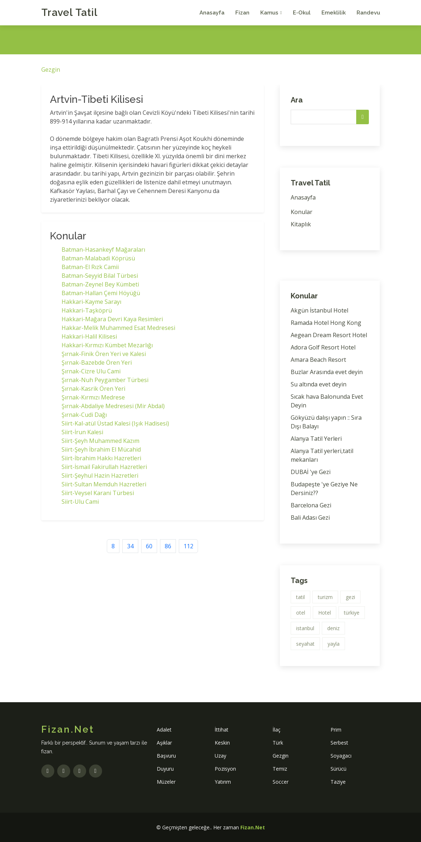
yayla (334, 643)
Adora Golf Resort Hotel (323, 347)
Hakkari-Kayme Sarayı (91, 302)
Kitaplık (301, 224)
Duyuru (165, 768)
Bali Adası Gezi (310, 517)
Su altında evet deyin (318, 384)
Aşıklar (164, 742)
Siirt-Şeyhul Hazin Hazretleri (100, 475)
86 (168, 546)
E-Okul (302, 12)
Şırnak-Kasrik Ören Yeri (93, 389)
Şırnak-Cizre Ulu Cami (91, 371)
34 (130, 546)
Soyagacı (341, 755)
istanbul (305, 628)
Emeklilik (333, 12)
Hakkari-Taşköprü (87, 310)
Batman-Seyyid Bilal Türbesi (100, 276)
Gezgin (50, 70)
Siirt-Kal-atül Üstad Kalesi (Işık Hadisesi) (115, 423)
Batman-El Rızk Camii (90, 267)
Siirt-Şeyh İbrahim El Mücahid (101, 449)
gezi (350, 597)
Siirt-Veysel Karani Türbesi (98, 493)
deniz (333, 628)
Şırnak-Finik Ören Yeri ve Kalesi (104, 354)
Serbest (339, 742)
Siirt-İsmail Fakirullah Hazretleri (104, 467)
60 (149, 546)
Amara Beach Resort (318, 360)
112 (188, 546)
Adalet (164, 729)
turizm (325, 597)
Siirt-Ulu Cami (80, 502)
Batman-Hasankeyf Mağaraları (103, 250)
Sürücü (338, 768)
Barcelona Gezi (311, 505)
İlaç (277, 729)
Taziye (338, 781)
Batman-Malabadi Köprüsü (98, 258)
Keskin (222, 742)
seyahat (305, 643)
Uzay (220, 755)
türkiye (351, 612)
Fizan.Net (252, 827)
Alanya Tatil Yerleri (316, 439)
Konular (301, 212)
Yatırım (223, 781)
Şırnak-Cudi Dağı (84, 415)
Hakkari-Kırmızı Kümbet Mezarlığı (107, 345)
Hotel (324, 612)
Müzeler (166, 781)
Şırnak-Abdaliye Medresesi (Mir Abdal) (113, 406)
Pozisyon (225, 768)
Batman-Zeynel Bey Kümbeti (100, 284)
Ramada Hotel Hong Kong (326, 323)
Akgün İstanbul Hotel (319, 310)
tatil (300, 597)
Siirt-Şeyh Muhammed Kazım (100, 441)
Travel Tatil (69, 12)
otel (300, 612)
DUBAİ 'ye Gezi (311, 472)
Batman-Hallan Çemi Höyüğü (101, 293)
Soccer (281, 781)
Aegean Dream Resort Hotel (329, 335)
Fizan (242, 12)
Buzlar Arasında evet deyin (327, 372)
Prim (336, 729)
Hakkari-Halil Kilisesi (89, 336)
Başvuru (166, 755)
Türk (278, 742)
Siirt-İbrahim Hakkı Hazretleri (101, 458)
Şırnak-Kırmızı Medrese (93, 397)
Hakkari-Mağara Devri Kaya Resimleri (112, 319)
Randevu (368, 12)
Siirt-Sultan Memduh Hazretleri (104, 484)
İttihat (221, 729)
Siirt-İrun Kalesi (82, 432)
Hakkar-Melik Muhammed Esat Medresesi (118, 328)
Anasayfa (211, 12)
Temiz (280, 768)
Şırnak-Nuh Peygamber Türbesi (105, 380)
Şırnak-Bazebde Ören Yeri (97, 362)
